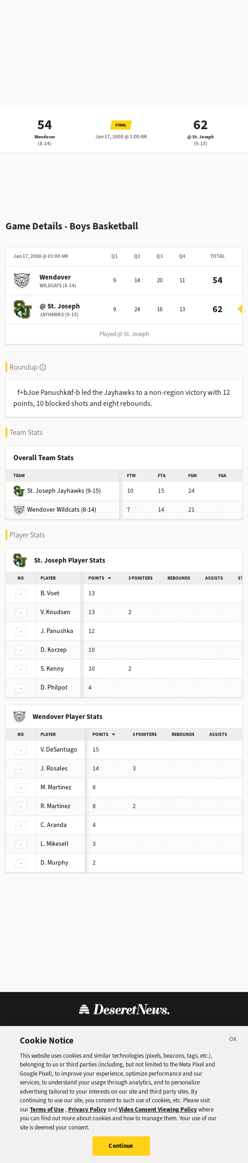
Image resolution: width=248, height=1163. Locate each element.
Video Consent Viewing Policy (158, 1119)
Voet (49, 593)
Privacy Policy (87, 1031)
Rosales (54, 768)
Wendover (45, 137)
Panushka (56, 631)
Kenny (52, 668)
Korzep (53, 649)
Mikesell (54, 843)
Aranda (53, 825)
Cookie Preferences (198, 1031)
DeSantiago (58, 749)
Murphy (54, 862)
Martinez (55, 787)
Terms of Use (36, 1031)
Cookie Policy (138, 1031)
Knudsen (55, 612)
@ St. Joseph (200, 137)
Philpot (54, 687)
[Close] (233, 1050)
